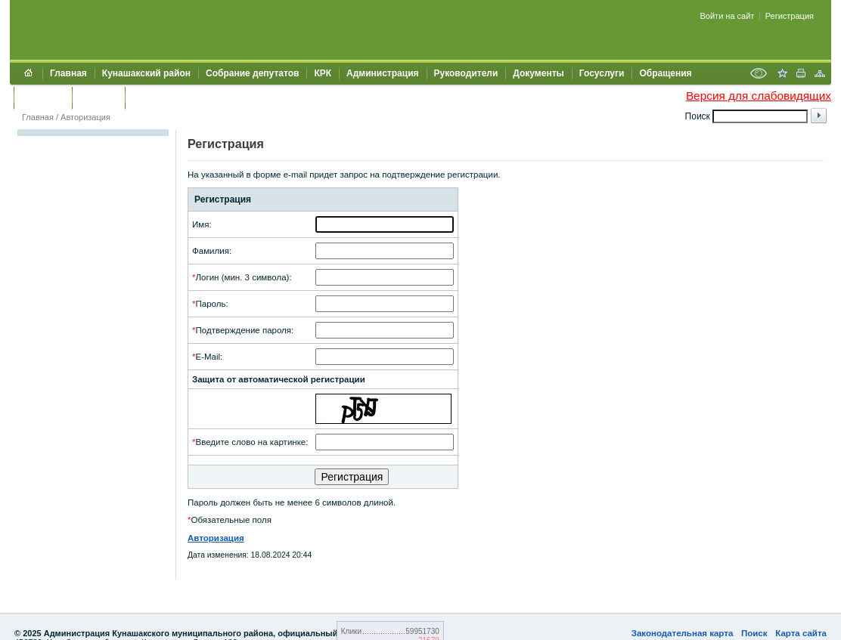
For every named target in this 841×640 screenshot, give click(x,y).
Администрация (382, 73)
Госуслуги (602, 73)
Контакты (42, 97)
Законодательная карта (683, 633)
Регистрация (789, 15)
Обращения (665, 73)
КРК (322, 73)
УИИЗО (147, 97)
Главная (68, 73)
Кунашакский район (146, 73)
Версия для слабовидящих (758, 95)
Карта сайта (801, 633)
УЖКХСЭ (98, 97)
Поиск (754, 633)
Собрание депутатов (252, 73)
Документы (538, 73)
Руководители (466, 73)
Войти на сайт (727, 15)
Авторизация (85, 117)
